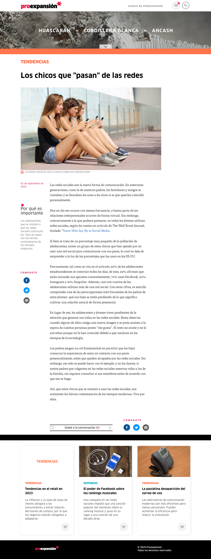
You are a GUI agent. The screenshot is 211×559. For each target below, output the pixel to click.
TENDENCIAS (35, 62)
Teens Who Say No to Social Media (86, 230)
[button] (27, 300)
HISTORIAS (91, 483)
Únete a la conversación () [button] (82, 427)
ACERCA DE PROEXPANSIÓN (145, 6)
